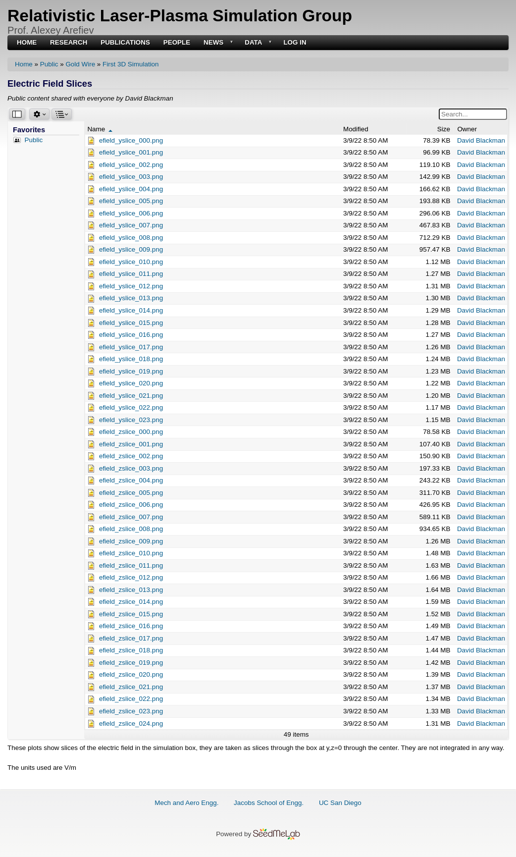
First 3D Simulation (131, 64)
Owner (467, 129)
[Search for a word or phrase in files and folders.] (473, 114)
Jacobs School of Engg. (269, 802)
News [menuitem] (217, 43)
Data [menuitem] (257, 43)
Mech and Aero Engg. (186, 802)
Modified (355, 129)
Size (443, 129)
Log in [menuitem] (294, 42)
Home (24, 64)
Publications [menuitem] (125, 42)
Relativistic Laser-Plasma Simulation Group (179, 15)
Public (49, 64)
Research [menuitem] (68, 42)
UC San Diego (340, 802)
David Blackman (481, 140)
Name (99, 129)
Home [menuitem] (27, 42)
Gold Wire (80, 64)
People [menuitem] (177, 42)
